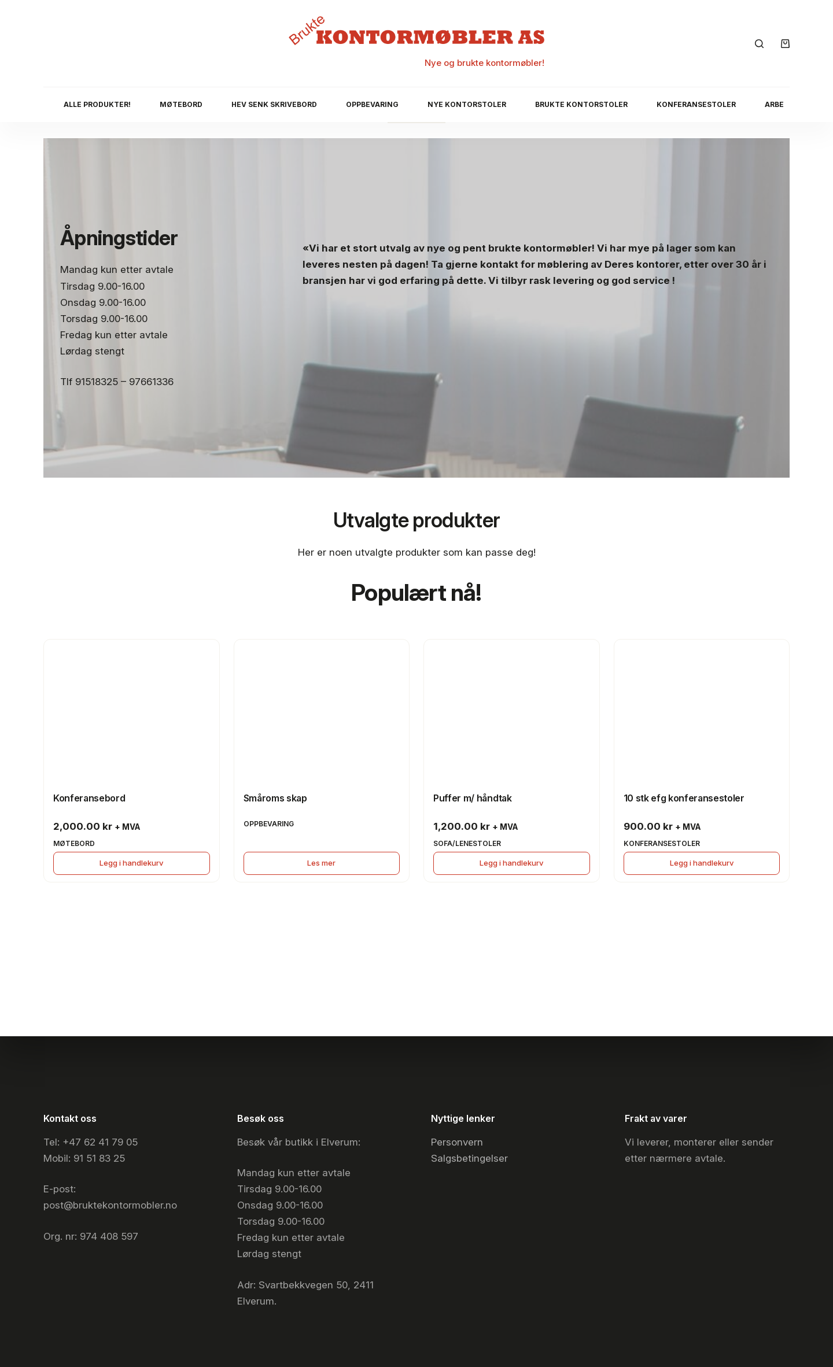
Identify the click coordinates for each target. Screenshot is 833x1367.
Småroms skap (275, 798)
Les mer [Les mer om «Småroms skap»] (321, 862)
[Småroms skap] (322, 705)
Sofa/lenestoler (467, 843)
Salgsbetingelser (469, 1158)
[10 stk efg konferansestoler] (702, 705)
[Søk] (759, 43)
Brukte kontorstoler (581, 104)
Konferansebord (89, 798)
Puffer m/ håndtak (472, 798)
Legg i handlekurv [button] (131, 862)
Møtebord (181, 104)
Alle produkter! (97, 104)
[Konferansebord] (131, 705)
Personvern (457, 1142)
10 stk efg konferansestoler (684, 798)
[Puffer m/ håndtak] (511, 705)
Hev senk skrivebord (274, 104)
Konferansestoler (696, 104)
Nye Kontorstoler (466, 104)
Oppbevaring (372, 104)
